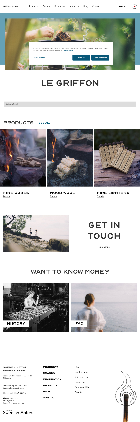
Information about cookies (13, 403)
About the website (10, 398)
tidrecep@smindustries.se (13, 388)
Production (52, 379)
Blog (46, 391)
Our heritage (81, 372)
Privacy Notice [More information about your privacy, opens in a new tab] (68, 50)
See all (44, 123)
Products (50, 367)
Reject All (81, 57)
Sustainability (82, 387)
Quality (78, 392)
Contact (49, 397)
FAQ (77, 367)
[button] (122, 6)
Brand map (80, 382)
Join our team (82, 377)
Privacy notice (8, 401)
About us (50, 385)
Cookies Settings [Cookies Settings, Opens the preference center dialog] (39, 57)
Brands (49, 373)
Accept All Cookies (100, 57)
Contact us (104, 247)
